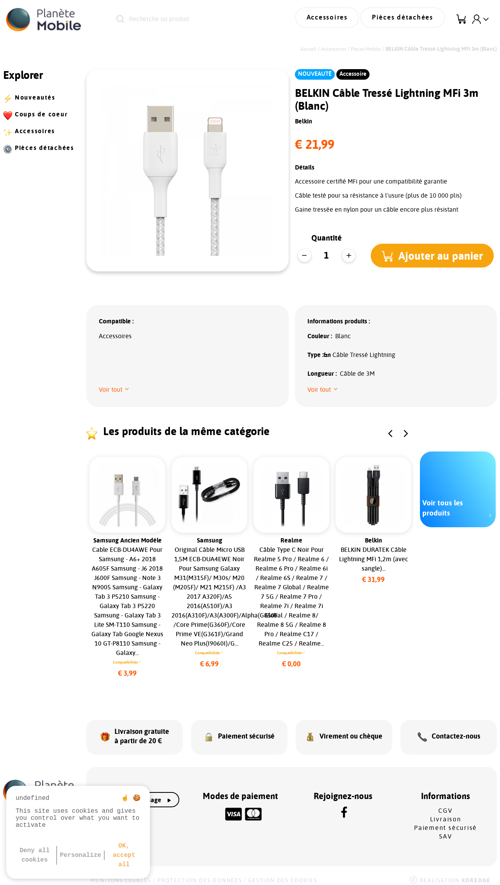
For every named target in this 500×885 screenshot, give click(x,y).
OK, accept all (124, 855)
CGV (445, 804)
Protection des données (199, 874)
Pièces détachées (406, 19)
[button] (434, 255)
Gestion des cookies (282, 874)
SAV (445, 830)
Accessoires (338, 19)
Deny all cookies (35, 855)
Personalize (80, 855)
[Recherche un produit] (201, 19)
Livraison (445, 813)
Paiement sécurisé (445, 821)
